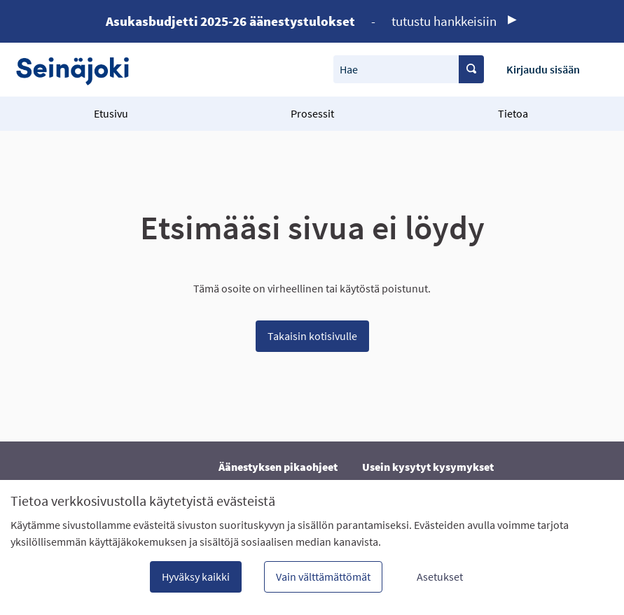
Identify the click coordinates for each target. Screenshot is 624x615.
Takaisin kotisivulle (312, 336)
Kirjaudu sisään (543, 69)
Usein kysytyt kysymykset (428, 467)
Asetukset (440, 577)
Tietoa (513, 113)
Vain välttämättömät (323, 577)
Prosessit (312, 113)
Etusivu (111, 113)
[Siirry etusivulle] (79, 69)
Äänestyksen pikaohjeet (278, 467)
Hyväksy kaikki (196, 577)
